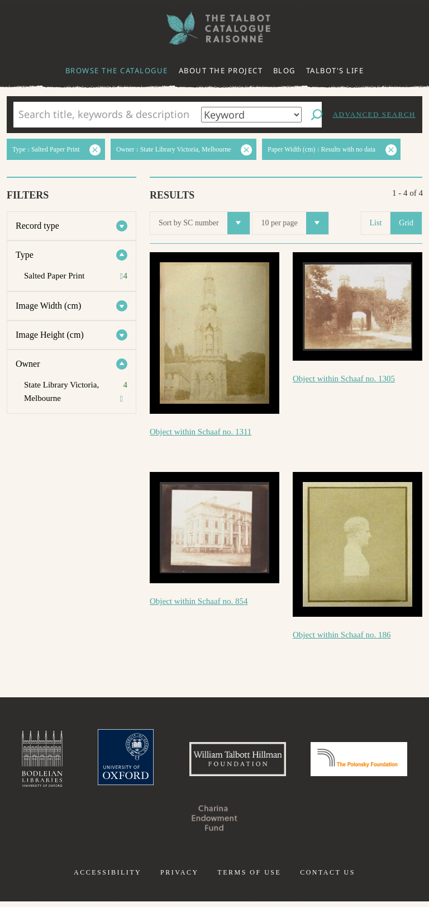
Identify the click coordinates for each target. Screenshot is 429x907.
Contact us (327, 878)
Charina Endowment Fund (271, 823)
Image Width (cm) (48, 305)
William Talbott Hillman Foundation (292, 761)
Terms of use (249, 878)
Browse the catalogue (116, 70)
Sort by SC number (204, 223)
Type (25, 254)
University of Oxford (170, 761)
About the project (221, 70)
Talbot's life (335, 70)
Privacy (179, 878)
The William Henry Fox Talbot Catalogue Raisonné (214, 28)
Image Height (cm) (50, 334)
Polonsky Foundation (157, 823)
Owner (28, 364)
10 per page (294, 223)
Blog (284, 70)
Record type (37, 225)
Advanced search (374, 114)
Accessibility (107, 878)
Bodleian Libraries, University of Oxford (81, 761)
